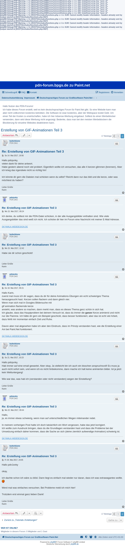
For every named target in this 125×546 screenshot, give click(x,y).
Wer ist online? (9, 528)
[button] (114, 136)
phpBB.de (75, 544)
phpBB (53, 542)
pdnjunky (14, 198)
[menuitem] (21, 92)
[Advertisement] (62, 55)
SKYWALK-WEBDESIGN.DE (15, 227)
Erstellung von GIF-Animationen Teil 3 (31, 130)
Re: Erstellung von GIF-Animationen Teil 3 (33, 151)
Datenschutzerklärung (12, 98)
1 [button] (118, 136)
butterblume (15, 141)
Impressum (29, 98)
